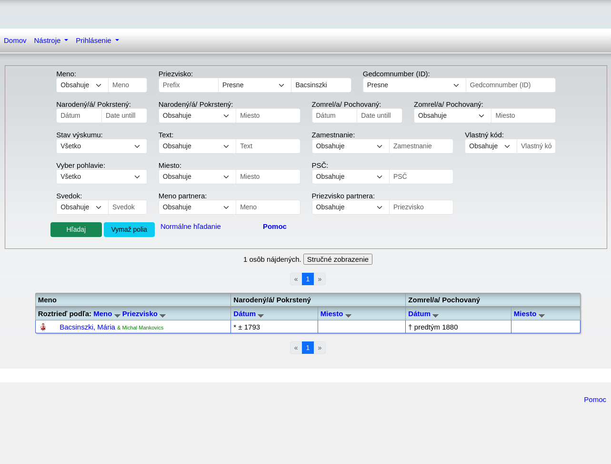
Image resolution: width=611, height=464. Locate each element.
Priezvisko (144, 313)
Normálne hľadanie (190, 226)
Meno (106, 313)
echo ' (197, 146)
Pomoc (595, 399)
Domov (15, 40)
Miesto (336, 313)
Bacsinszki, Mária (87, 327)
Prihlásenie (94, 40)
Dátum (248, 313)
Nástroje (48, 40)
